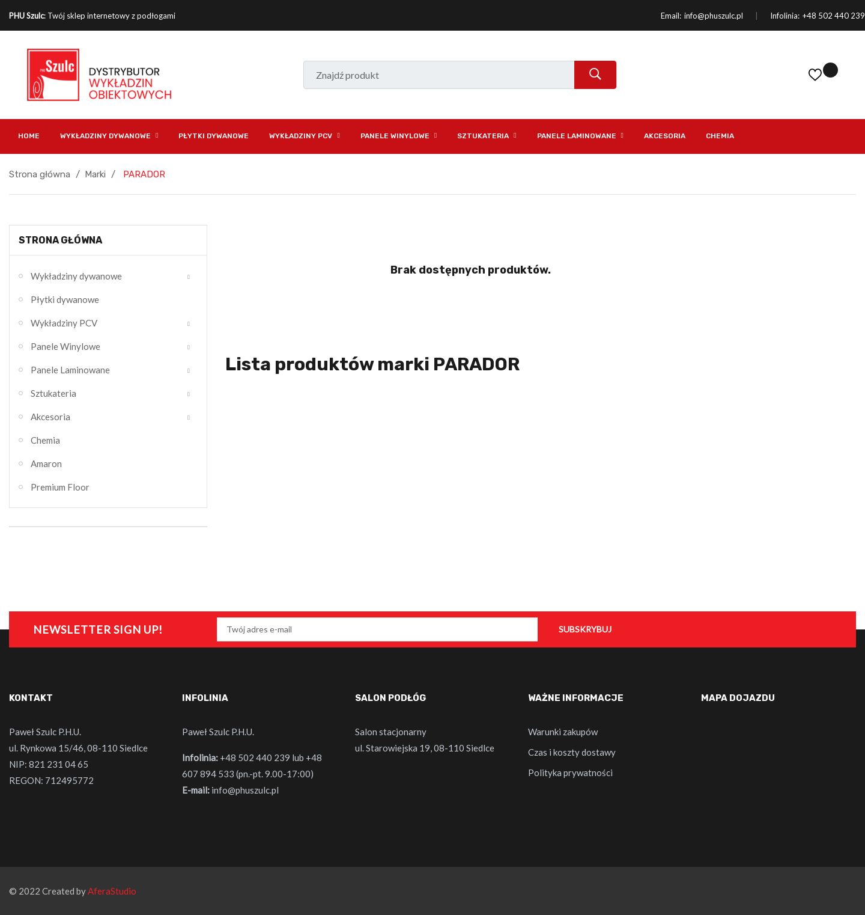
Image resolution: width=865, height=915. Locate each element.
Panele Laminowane (70, 369)
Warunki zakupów (563, 731)
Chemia (45, 440)
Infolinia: (785, 15)
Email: (671, 15)
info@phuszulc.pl (713, 15)
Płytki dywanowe (65, 299)
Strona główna (60, 240)
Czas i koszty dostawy (572, 752)
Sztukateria (53, 393)
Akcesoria (50, 416)
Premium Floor (60, 487)
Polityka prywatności (570, 772)
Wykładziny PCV (64, 322)
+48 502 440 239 (834, 15)
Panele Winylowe (65, 346)
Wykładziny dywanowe (76, 276)
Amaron (46, 463)
